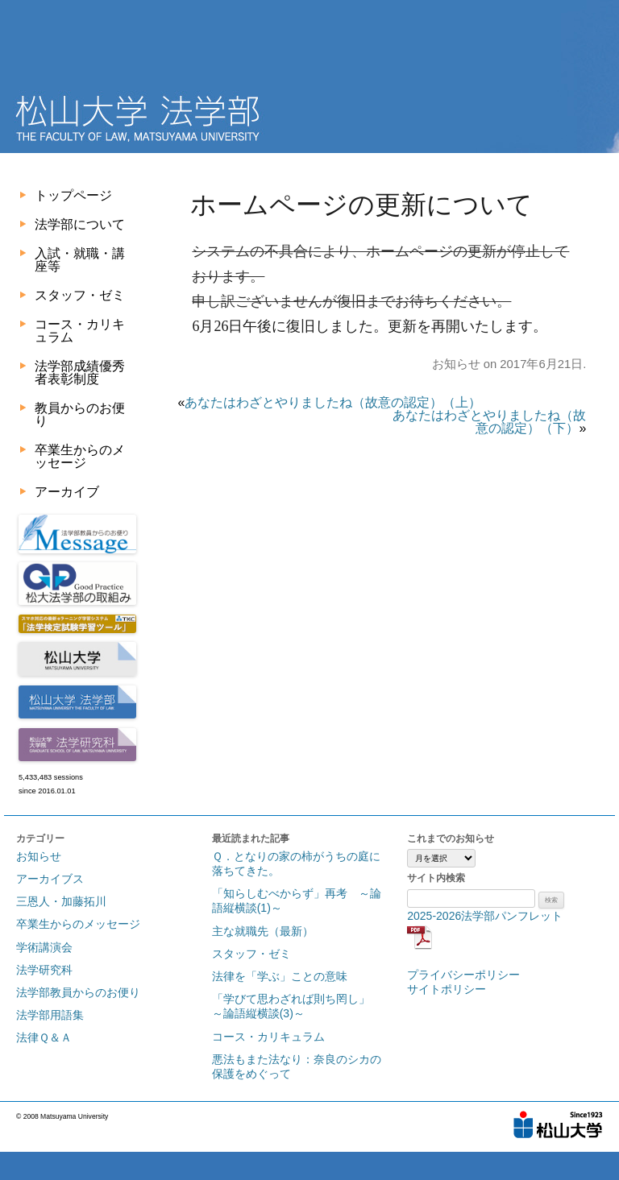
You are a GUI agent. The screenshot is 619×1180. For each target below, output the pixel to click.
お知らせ (456, 364)
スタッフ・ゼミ (80, 295)
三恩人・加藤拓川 (61, 901)
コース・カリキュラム (80, 330)
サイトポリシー (446, 989)
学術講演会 (44, 947)
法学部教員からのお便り (78, 992)
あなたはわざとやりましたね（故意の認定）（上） (333, 402)
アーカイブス (50, 878)
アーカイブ (67, 492)
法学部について (80, 224)
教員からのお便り (80, 414)
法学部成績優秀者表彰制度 (80, 372)
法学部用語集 (50, 1014)
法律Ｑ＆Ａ (44, 1037)
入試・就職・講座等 (80, 259)
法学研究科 (44, 969)
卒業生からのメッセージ (80, 456)
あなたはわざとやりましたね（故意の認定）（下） (489, 421)
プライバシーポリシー (463, 974)
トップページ (73, 195)
